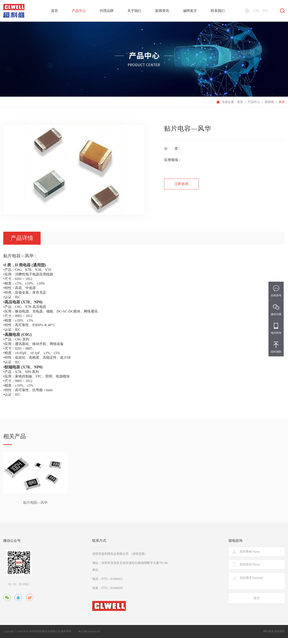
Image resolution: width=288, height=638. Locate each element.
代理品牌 (107, 11)
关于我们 (134, 11)
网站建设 (268, 631)
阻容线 (269, 102)
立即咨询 (181, 184)
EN (265, 11)
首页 (54, 11)
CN (256, 11)
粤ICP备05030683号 (89, 631)
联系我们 (218, 11)
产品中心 (79, 11)
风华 (282, 102)
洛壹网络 (279, 631)
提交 (256, 598)
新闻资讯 (162, 11)
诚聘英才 (190, 11)
